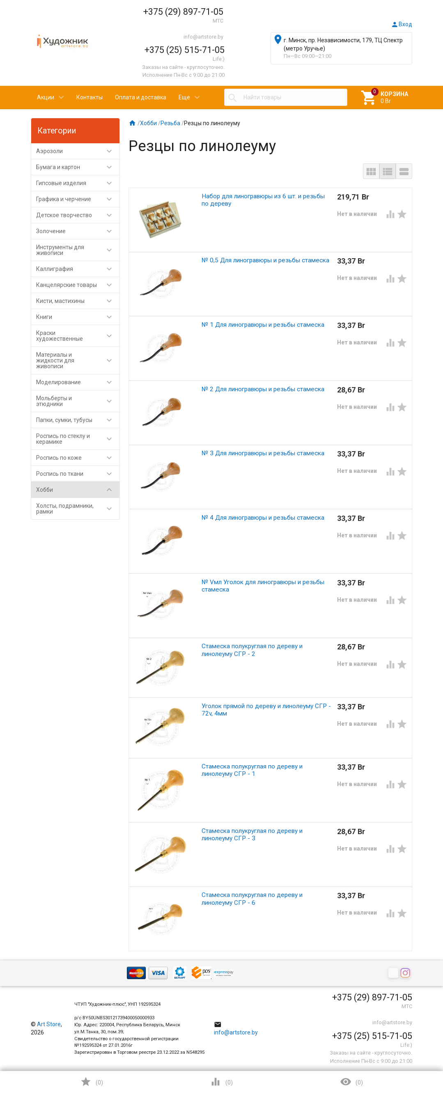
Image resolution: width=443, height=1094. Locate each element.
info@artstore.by (203, 37)
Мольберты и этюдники (77, 401)
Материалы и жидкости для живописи (77, 360)
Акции (45, 97)
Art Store (49, 1024)
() (91, 1081)
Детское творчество (77, 215)
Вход (401, 24)
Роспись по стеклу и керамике (77, 439)
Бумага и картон (77, 167)
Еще (184, 97)
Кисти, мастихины (77, 301)
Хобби (77, 490)
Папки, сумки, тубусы (77, 420)
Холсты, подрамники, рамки (77, 508)
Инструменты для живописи (77, 250)
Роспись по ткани (77, 474)
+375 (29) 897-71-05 (183, 12)
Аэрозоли (77, 151)
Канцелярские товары (77, 285)
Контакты (89, 97)
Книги (77, 317)
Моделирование (77, 382)
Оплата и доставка (140, 97)
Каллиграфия (77, 269)
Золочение (77, 231)
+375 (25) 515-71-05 (185, 50)
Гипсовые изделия (77, 183)
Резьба (170, 123)
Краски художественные (77, 335)
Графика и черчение (77, 199)
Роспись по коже (77, 458)
